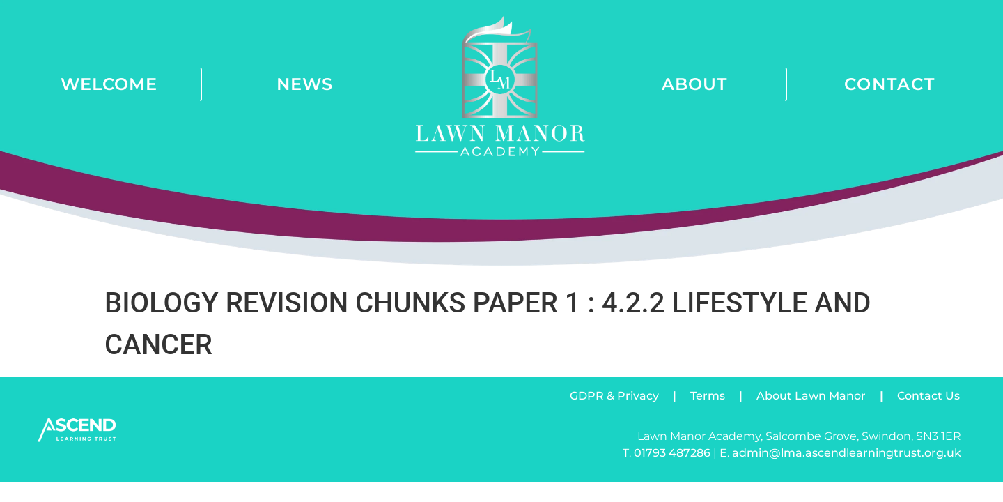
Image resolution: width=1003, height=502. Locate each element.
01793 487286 (672, 452)
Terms (707, 395)
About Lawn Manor (811, 395)
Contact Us (928, 395)
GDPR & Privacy (614, 395)
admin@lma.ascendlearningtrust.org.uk (846, 452)
